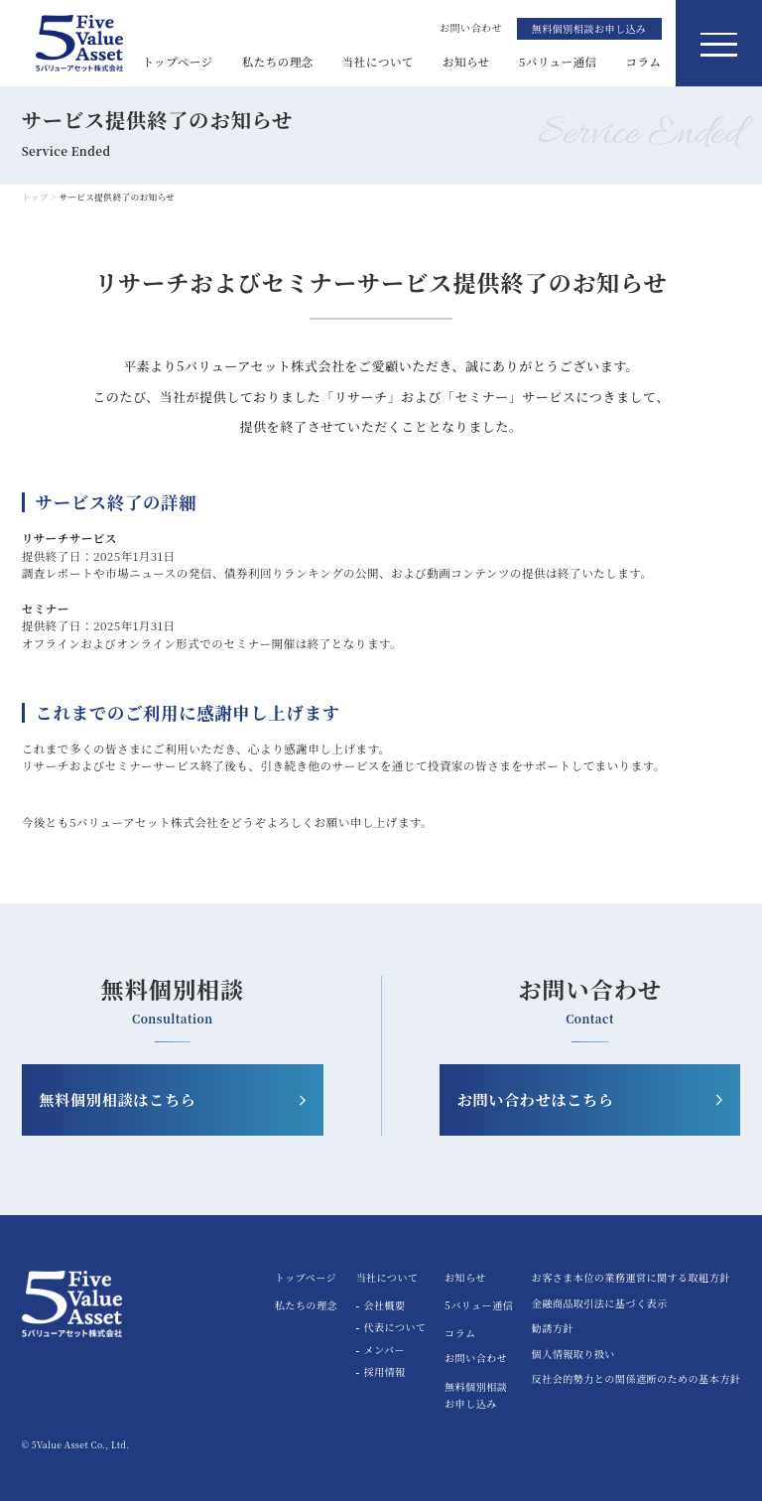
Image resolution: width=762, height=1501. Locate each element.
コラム (644, 61)
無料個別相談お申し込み (589, 28)
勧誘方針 (552, 1329)
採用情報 (385, 1372)
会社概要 (385, 1305)
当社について (378, 61)
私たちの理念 (278, 61)
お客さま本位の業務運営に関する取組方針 (631, 1279)
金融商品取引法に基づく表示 (600, 1304)
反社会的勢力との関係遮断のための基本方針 (636, 1380)
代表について (395, 1327)
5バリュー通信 (558, 61)
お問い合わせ (475, 1357)
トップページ (177, 61)
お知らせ (466, 61)
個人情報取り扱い (573, 1355)
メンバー (384, 1350)
